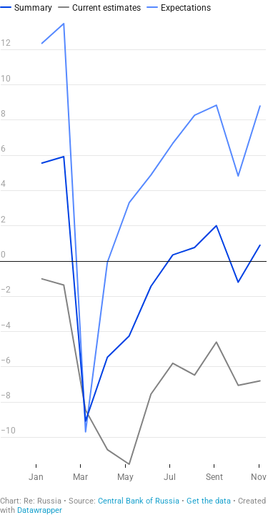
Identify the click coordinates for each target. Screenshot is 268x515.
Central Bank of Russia (138, 501)
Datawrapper (39, 510)
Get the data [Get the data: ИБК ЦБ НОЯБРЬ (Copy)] (209, 501)
